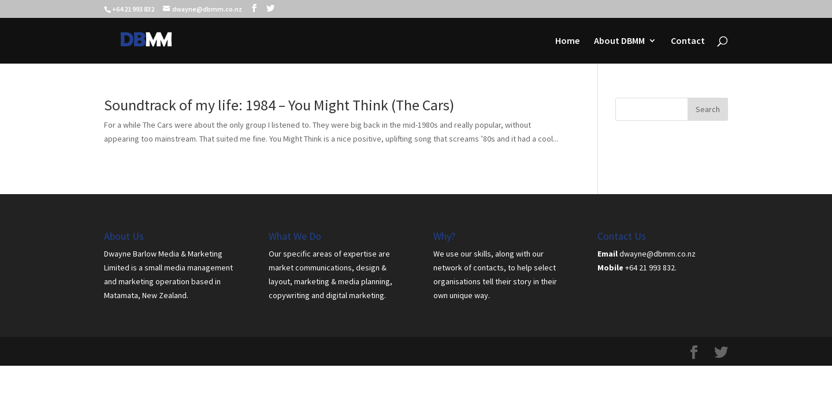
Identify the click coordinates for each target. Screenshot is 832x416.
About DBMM (619, 41)
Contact (688, 41)
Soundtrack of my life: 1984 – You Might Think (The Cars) (279, 104)
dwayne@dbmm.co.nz (657, 253)
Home (567, 41)
